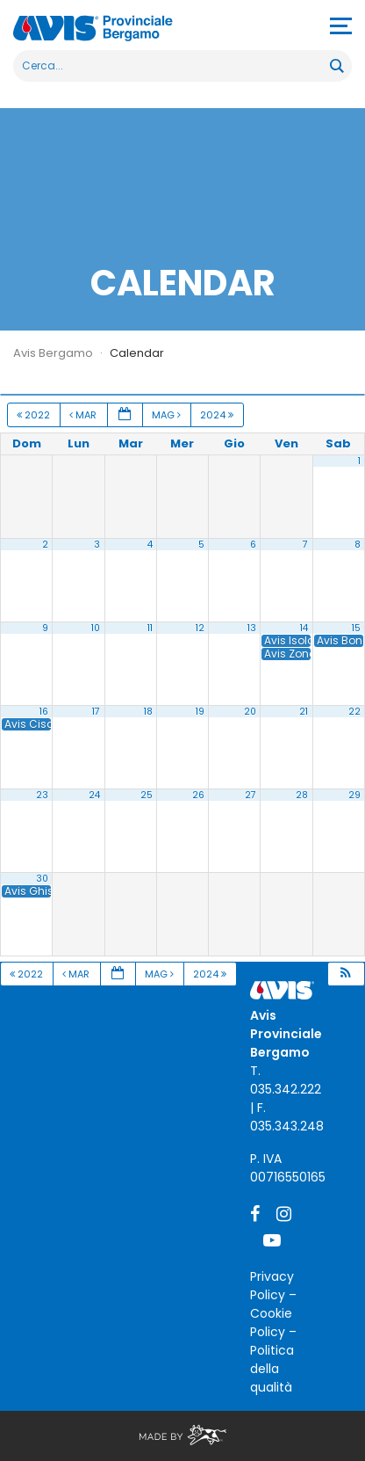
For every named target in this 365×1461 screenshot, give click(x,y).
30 (42, 878)
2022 (35, 415)
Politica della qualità (272, 1368)
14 (304, 628)
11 (150, 628)
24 (94, 795)
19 (200, 711)
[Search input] (172, 66)
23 (42, 795)
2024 (218, 415)
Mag (167, 415)
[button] (345, 974)
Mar (84, 415)
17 (96, 711)
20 (250, 711)
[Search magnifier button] (336, 66)
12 (200, 628)
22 (354, 711)
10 (95, 628)
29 (354, 795)
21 (303, 711)
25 (146, 795)
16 (43, 711)
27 (250, 795)
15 (356, 628)
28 (302, 795)
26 (198, 795)
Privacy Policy (272, 1286)
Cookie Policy (271, 1323)
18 (148, 711)
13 (251, 628)
